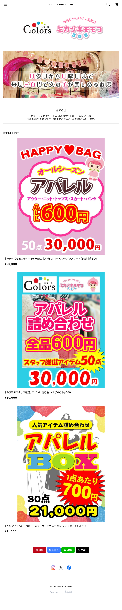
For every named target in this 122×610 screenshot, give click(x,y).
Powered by (61, 592)
